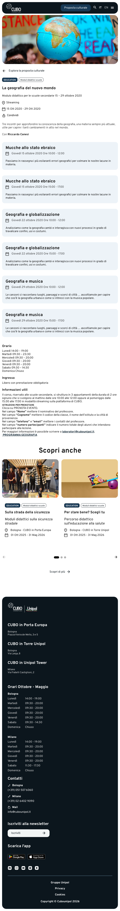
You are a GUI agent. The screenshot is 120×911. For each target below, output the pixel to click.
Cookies (60, 894)
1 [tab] (56, 557)
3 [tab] (65, 557)
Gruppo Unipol (60, 882)
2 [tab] (62, 557)
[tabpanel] (30, 501)
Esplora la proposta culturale (23, 71)
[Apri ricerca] (94, 7)
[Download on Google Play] (16, 857)
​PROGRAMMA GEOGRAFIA (19, 435)
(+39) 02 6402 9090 (21, 801)
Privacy (60, 888)
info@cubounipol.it (19, 812)
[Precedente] (4, 557)
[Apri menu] (112, 7)
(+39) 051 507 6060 (20, 790)
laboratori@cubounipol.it (78, 432)
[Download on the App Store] (36, 857)
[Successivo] (116, 557)
